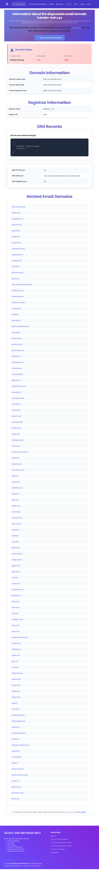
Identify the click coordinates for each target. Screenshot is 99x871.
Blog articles (55, 852)
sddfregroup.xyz (17, 440)
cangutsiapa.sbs (17, 255)
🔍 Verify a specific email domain (49, 38)
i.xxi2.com (15, 667)
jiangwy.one (16, 595)
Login (88, 4)
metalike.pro (16, 649)
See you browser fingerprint (59, 839)
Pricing (51, 4)
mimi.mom (16, 607)
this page (81, 812)
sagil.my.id (16, 572)
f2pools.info (16, 697)
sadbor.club (16, 213)
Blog (82, 4)
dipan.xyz (15, 500)
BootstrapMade (16, 866)
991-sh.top (15, 799)
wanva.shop (16, 512)
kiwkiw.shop (16, 428)
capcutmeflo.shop (18, 249)
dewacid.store (17, 338)
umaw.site (15, 739)
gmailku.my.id (17, 344)
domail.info (16, 231)
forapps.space (17, 560)
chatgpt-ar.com (17, 619)
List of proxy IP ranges (58, 849)
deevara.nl (15, 279)
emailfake (76, 27)
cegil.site (15, 613)
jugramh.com (16, 416)
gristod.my (16, 751)
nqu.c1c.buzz (16, 524)
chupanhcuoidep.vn (19, 733)
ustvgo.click (16, 685)
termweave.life (17, 422)
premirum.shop (17, 374)
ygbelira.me (16, 380)
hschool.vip (16, 446)
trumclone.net (17, 518)
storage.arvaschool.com (20, 745)
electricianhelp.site (19, 207)
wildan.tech (16, 691)
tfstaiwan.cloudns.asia (20, 637)
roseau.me (15, 458)
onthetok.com (17, 368)
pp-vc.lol (15, 661)
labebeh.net (16, 356)
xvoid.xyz (15, 536)
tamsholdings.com (18, 721)
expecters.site (17, 225)
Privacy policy (26, 866)
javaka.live (15, 727)
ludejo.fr (15, 703)
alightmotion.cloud (19, 386)
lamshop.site (16, 308)
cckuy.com (15, 631)
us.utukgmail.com (18, 470)
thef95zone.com (17, 290)
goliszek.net (16, 320)
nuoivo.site (16, 583)
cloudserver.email (18, 302)
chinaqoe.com (17, 261)
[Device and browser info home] (7, 4)
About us (53, 836)
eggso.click (16, 566)
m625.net (15, 476)
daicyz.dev (15, 530)
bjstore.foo (16, 625)
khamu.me (15, 601)
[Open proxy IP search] (18, 4)
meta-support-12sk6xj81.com (22, 285)
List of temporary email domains (61, 842)
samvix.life (16, 482)
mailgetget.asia (17, 219)
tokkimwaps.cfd (17, 362)
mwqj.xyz (15, 314)
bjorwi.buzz (16, 548)
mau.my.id (15, 709)
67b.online (15, 267)
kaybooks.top (17, 464)
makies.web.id (17, 554)
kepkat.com (16, 506)
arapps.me (15, 781)
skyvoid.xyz (16, 332)
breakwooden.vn (18, 296)
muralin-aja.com (17, 769)
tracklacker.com (17, 590)
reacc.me (15, 578)
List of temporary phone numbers (61, 846)
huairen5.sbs (16, 243)
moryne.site (16, 410)
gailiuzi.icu (15, 494)
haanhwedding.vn (18, 715)
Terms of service (36, 866)
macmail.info (16, 757)
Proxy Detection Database (38, 4)
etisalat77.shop (17, 673)
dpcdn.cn (15, 763)
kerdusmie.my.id (18, 793)
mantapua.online (18, 398)
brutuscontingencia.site (20, 326)
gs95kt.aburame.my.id (20, 775)
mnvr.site (15, 542)
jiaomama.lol (16, 392)
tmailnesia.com (17, 488)
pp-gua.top (16, 434)
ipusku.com (16, 655)
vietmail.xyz (16, 404)
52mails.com (16, 643)
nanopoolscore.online (20, 452)
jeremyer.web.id (17, 273)
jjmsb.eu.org (16, 787)
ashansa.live (16, 679)
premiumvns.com (18, 350)
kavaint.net (16, 237)
